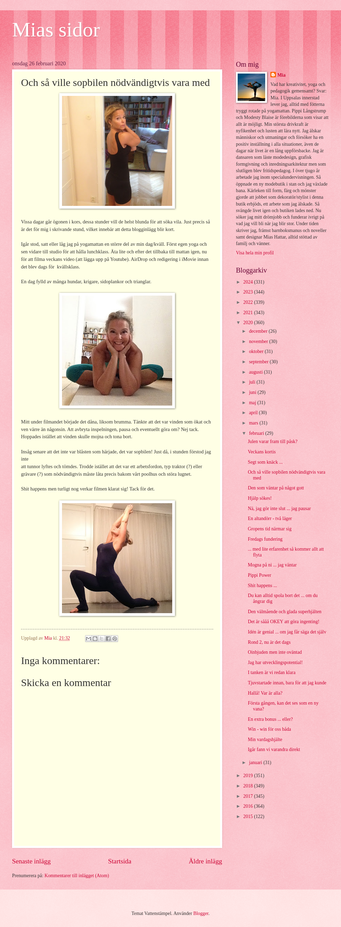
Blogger (200, 913)
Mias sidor (56, 29)
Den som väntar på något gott (276, 487)
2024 (248, 282)
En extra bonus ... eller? (270, 719)
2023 (248, 292)
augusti (256, 372)
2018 (248, 785)
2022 (248, 302)
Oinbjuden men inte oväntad (275, 652)
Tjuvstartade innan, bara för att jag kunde (287, 682)
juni (253, 392)
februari (257, 433)
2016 (248, 806)
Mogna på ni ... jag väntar (272, 564)
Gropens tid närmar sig (269, 528)
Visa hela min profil (255, 252)
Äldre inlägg (205, 861)
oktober (257, 351)
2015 (248, 816)
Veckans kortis (262, 451)
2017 (248, 796)
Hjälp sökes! (259, 498)
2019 (248, 775)
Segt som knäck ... (265, 462)
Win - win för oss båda (269, 729)
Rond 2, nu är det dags (269, 642)
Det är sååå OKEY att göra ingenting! (283, 621)
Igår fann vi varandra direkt (274, 749)
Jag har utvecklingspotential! (275, 662)
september (259, 361)
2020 (248, 322)
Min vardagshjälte (265, 739)
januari (256, 762)
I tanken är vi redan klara (271, 672)
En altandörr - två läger (270, 518)
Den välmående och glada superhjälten (284, 611)
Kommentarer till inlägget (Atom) (76, 875)
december (259, 331)
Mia (281, 75)
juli (253, 382)
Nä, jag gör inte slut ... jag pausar (279, 508)
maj (253, 402)
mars (254, 423)
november (259, 341)
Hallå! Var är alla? (265, 693)
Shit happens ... (262, 585)
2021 (248, 312)
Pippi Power (259, 575)
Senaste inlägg (31, 861)
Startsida (120, 861)
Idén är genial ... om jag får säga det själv (287, 631)
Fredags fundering (265, 539)
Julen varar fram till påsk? (272, 441)
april (254, 412)
